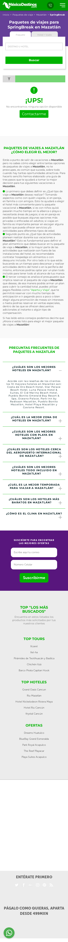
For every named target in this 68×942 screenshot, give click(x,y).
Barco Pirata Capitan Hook (34, 670)
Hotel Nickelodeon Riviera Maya (34, 701)
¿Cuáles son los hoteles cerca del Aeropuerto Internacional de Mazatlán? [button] (35, 453)
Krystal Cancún (34, 713)
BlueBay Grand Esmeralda (34, 738)
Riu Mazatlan (34, 695)
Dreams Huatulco (34, 732)
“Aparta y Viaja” (40, 290)
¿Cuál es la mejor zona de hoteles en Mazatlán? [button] (37, 419)
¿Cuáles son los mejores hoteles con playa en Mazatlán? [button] (37, 435)
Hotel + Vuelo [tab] (44, 34)
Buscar (34, 60)
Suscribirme (34, 577)
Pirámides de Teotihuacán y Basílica (34, 658)
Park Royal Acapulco (34, 744)
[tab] (34, 369)
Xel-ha (34, 652)
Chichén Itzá (34, 664)
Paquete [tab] (20, 34)
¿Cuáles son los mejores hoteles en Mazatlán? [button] (37, 369)
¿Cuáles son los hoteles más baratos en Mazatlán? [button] (36, 501)
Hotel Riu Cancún (34, 707)
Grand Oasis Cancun (34, 689)
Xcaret (34, 646)
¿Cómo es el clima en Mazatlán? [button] (34, 516)
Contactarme (34, 114)
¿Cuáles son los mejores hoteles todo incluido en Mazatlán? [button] (37, 470)
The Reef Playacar (34, 751)
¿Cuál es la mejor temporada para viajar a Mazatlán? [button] (35, 487)
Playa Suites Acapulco (34, 757)
